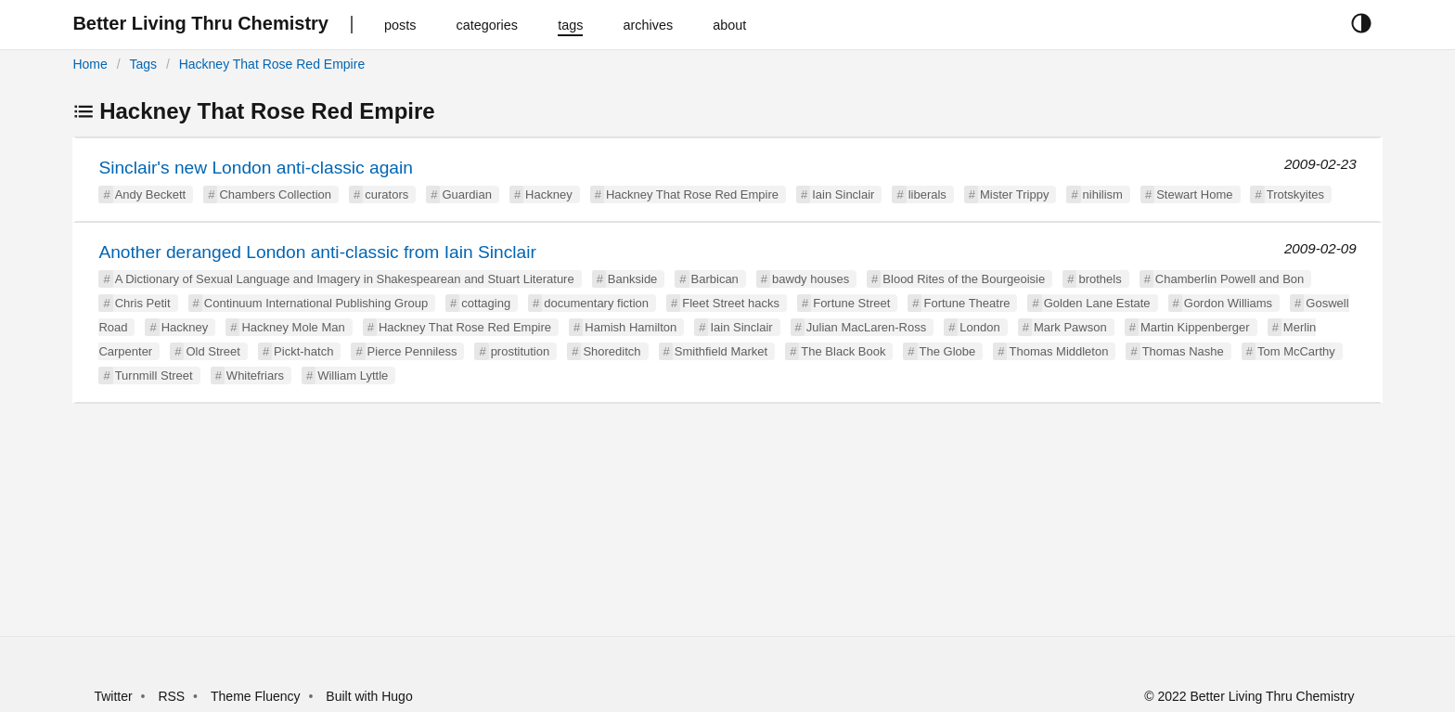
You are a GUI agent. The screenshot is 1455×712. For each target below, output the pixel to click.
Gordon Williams (1228, 303)
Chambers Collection (275, 194)
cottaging (485, 303)
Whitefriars (255, 375)
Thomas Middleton (1058, 351)
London (979, 327)
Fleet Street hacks (730, 303)
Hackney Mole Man (292, 327)
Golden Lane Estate (1097, 303)
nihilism (1103, 194)
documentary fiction (596, 303)
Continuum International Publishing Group (316, 303)
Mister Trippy (1014, 194)
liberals (927, 194)
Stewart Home (1194, 194)
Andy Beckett (151, 194)
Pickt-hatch (303, 351)
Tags (143, 64)
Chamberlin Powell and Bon (1229, 279)
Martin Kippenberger (1195, 327)
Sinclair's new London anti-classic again (255, 167)
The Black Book (843, 351)
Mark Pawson (1070, 327)
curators (386, 194)
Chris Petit (143, 303)
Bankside (632, 279)
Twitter (113, 696)
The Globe (948, 351)
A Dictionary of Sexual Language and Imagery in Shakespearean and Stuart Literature (344, 279)
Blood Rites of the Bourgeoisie (963, 279)
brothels (1099, 279)
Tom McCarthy (1296, 351)
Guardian (466, 194)
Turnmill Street (154, 375)
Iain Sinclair (843, 194)
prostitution (520, 351)
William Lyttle (352, 375)
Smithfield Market (721, 351)
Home (89, 64)
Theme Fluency (257, 696)
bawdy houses (810, 279)
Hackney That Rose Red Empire (272, 64)
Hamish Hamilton (630, 327)
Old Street (213, 351)
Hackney (549, 194)
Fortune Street (851, 303)
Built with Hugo (369, 696)
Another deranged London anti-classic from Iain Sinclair (316, 252)
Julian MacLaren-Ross (866, 327)
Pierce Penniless (412, 351)
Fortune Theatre (966, 303)
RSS (171, 696)
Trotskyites (1295, 194)
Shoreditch (611, 351)
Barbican (715, 279)
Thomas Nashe (1183, 351)
